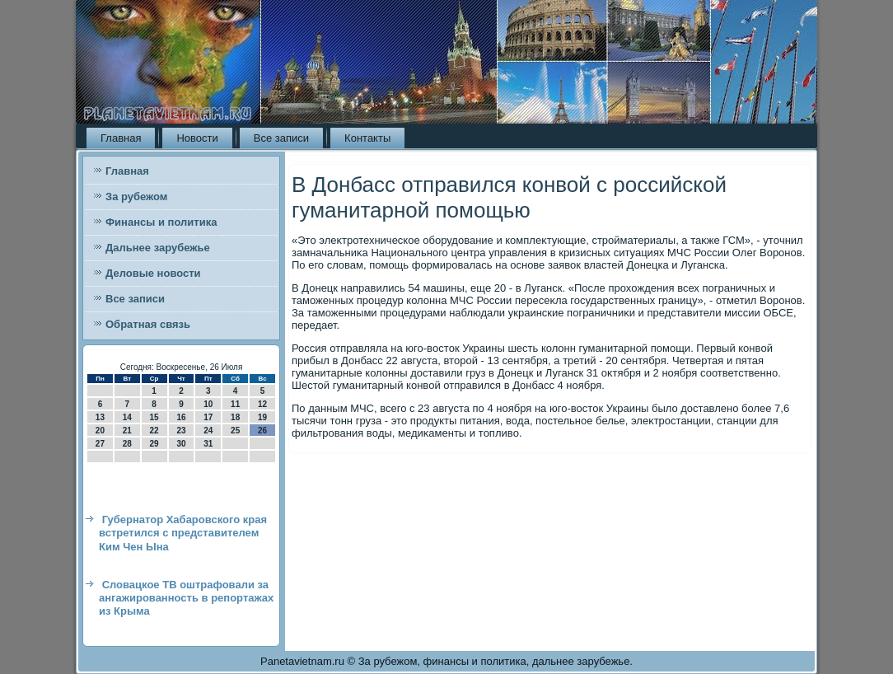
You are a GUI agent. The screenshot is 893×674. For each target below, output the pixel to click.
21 (127, 430)
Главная (121, 138)
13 (100, 417)
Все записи (281, 138)
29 (154, 443)
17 (208, 417)
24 (208, 430)
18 (235, 417)
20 (100, 430)
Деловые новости (153, 273)
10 (208, 404)
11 (235, 404)
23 (180, 430)
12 (262, 404)
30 (180, 443)
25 (235, 430)
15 (154, 417)
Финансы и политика (161, 222)
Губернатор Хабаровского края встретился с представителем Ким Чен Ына (183, 533)
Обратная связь (147, 324)
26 (262, 430)
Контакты (367, 138)
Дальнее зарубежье (157, 247)
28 (127, 443)
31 (208, 443)
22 (154, 430)
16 (180, 417)
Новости (196, 138)
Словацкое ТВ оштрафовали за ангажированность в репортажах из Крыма (186, 598)
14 (127, 417)
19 (262, 417)
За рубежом (136, 196)
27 (100, 443)
